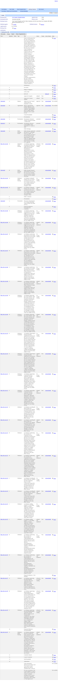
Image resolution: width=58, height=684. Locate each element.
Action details (48, 101)
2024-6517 (3, 123)
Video (15, 28)
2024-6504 (3, 119)
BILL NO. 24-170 (4, 333)
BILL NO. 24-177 (4, 578)
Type (19, 36)
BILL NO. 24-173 (4, 432)
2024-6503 (3, 105)
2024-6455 (3, 101)
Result (43, 36)
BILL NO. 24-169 (4, 295)
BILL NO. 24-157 (4, 632)
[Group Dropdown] (8, 34)
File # (2, 36)
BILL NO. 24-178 (4, 591)
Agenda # (11, 36)
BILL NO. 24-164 (4, 143)
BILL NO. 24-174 (4, 478)
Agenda (14, 24)
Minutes (42, 24)
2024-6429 (3, 170)
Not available (14, 26)
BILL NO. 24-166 (4, 210)
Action (37, 36)
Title (25, 36)
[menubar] (13, 34)
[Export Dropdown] (13, 34)
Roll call (47, 93)
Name (15, 36)
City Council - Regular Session (18, 17)
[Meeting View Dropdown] (20, 34)
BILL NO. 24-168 (4, 267)
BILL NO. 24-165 (4, 178)
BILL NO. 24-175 (4, 504)
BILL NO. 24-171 (4, 374)
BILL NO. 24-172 (4, 407)
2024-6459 (3, 131)
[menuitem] (3, 34)
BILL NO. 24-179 (4, 610)
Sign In (56, 1)
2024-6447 (3, 201)
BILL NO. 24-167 (4, 234)
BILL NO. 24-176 (4, 534)
